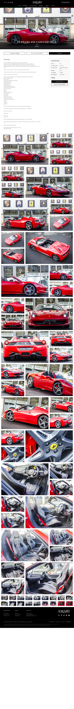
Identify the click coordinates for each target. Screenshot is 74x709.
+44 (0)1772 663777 (30, 615)
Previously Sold (6, 615)
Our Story (16, 614)
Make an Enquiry (59, 82)
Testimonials (17, 616)
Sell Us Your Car (6, 616)
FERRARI (59, 54)
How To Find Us (29, 614)
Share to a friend (14, 54)
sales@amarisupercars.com (32, 616)
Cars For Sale (6, 614)
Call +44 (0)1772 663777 (37, 54)
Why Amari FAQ (18, 615)
